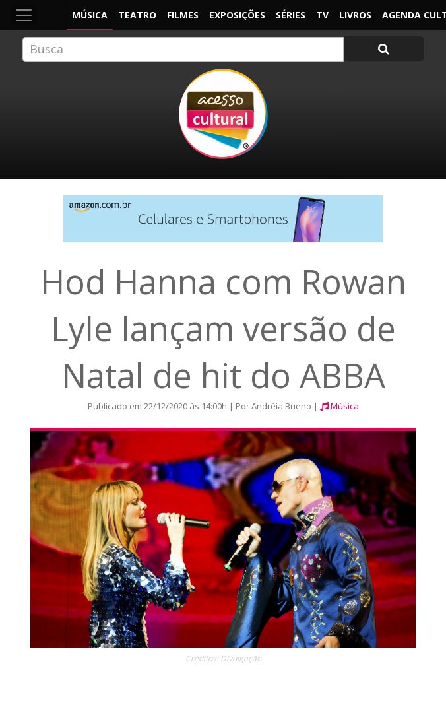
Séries (290, 15)
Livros (355, 15)
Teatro (137, 15)
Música (90, 15)
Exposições (237, 15)
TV (322, 15)
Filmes (183, 15)
